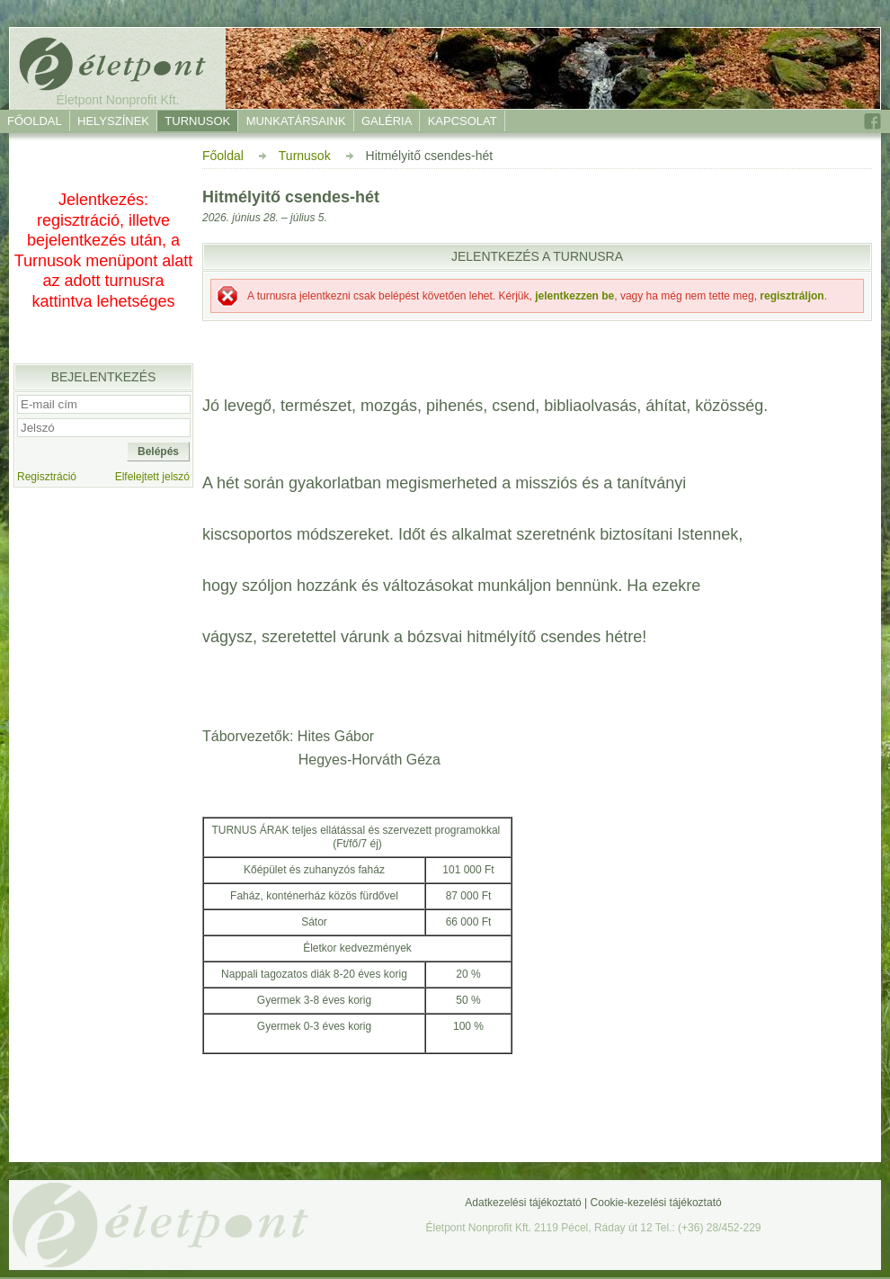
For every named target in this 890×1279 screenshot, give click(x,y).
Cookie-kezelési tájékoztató (656, 1202)
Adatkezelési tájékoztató (523, 1202)
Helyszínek (113, 121)
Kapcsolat (462, 121)
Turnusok (197, 121)
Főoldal (34, 121)
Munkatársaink (296, 121)
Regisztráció (46, 476)
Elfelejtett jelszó (152, 476)
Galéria (386, 121)
